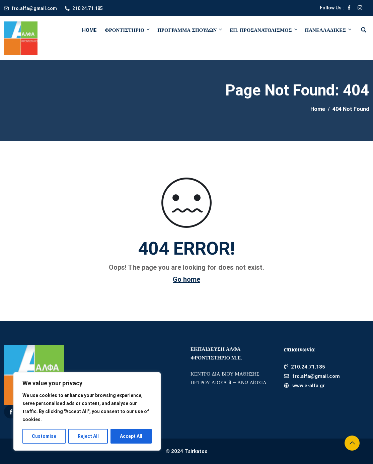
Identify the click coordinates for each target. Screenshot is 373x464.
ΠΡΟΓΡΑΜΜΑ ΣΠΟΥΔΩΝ (190, 30)
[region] (87, 411)
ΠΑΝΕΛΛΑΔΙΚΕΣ (328, 30)
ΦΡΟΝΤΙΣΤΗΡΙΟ (128, 30)
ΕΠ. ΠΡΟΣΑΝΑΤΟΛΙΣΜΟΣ (264, 30)
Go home (186, 279)
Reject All (88, 436)
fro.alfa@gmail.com (34, 8)
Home (89, 30)
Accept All (131, 436)
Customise (44, 436)
